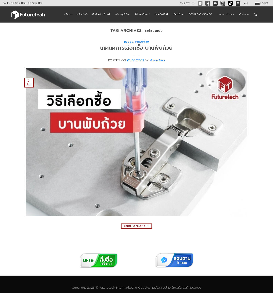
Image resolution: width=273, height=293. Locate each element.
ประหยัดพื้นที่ (161, 14)
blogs (128, 42)
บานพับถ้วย (142, 42)
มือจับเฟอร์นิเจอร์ (101, 14)
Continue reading (136, 226)
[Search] (255, 14)
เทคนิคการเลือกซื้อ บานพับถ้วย (136, 48)
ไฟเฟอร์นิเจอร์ (142, 14)
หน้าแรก (68, 14)
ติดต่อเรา (244, 14)
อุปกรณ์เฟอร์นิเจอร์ (175, 287)
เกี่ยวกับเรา (178, 14)
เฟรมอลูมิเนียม (122, 14)
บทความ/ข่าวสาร (225, 14)
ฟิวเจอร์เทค (157, 60)
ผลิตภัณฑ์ (82, 14)
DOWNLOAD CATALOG (200, 14)
